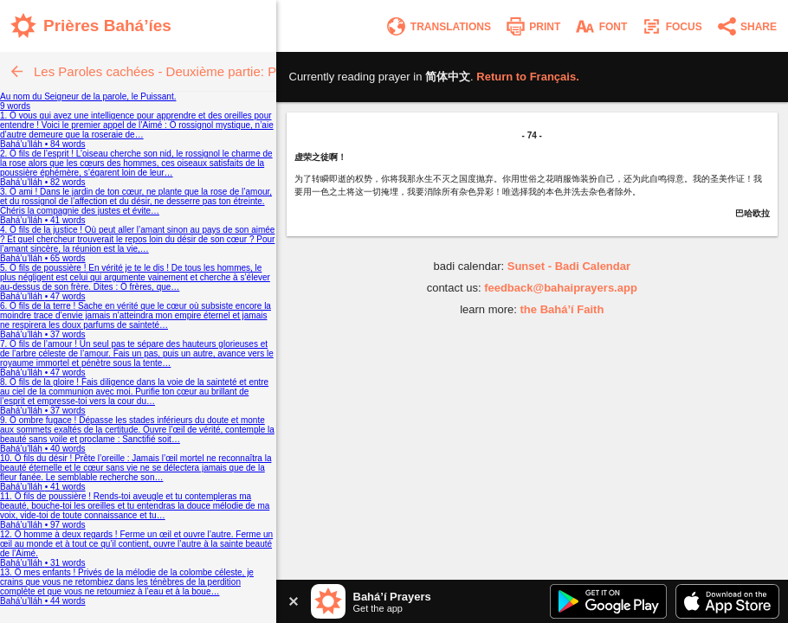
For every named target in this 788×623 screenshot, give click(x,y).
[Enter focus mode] (671, 26)
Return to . (527, 76)
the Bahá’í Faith (562, 309)
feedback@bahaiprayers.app (560, 287)
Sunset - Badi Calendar (568, 266)
